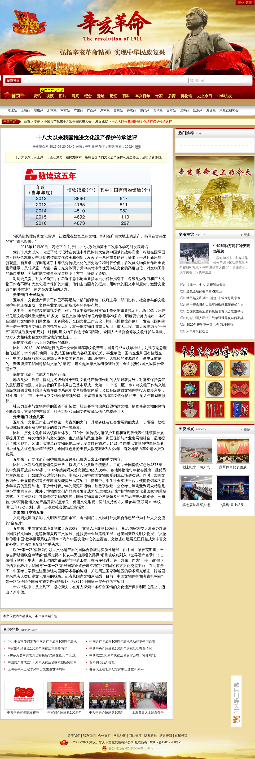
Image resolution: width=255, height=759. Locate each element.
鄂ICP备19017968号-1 (166, 742)
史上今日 (204, 96)
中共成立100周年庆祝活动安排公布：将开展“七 (122, 655)
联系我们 (89, 735)
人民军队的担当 (197, 331)
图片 (62, 96)
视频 (50, 96)
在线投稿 (181, 735)
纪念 (88, 96)
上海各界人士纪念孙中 (148, 712)
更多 (247, 235)
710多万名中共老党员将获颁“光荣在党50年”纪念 (42, 655)
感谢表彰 (165, 735)
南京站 (65, 110)
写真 (75, 96)
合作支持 (104, 735)
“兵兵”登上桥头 (232, 505)
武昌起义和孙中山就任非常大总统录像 (213, 298)
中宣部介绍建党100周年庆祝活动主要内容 (37, 648)
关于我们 (74, 735)
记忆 (113, 96)
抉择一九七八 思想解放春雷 (205, 285)
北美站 (184, 110)
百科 (126, 96)
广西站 (91, 110)
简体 (241, 3)
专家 (159, 96)
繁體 (248, 3)
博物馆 (186, 96)
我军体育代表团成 (233, 467)
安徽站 (38, 110)
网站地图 (119, 735)
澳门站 (145, 110)
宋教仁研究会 (229, 110)
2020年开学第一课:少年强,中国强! (210, 325)
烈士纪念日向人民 (196, 467)
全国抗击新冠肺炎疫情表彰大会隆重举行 (215, 311)
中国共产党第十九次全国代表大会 (67, 122)
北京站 (52, 110)
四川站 (118, 110)
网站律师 (135, 735)
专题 (37, 122)
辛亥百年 (142, 96)
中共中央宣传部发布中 (23, 712)
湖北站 (12, 110)
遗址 (100, 96)
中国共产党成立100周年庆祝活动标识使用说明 (122, 641)
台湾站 (158, 110)
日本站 (171, 110)
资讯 (37, 96)
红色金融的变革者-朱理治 (204, 291)
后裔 (171, 96)
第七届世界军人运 (196, 505)
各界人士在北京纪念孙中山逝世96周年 (116, 669)
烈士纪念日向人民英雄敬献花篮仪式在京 (215, 305)
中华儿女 (224, 96)
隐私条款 (150, 735)
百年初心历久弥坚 (102, 662)
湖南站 (105, 110)
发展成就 (101, 122)
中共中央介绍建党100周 (106, 712)
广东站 (78, 110)
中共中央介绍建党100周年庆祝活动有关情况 (120, 648)
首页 (14, 95)
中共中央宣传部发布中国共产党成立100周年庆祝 (42, 641)
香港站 (131, 110)
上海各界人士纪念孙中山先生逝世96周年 (36, 669)
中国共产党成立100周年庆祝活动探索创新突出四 (42, 662)
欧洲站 (198, 110)
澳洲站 (211, 110)
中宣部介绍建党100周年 (64, 712)
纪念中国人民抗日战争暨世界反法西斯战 (215, 318)
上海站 (25, 110)
